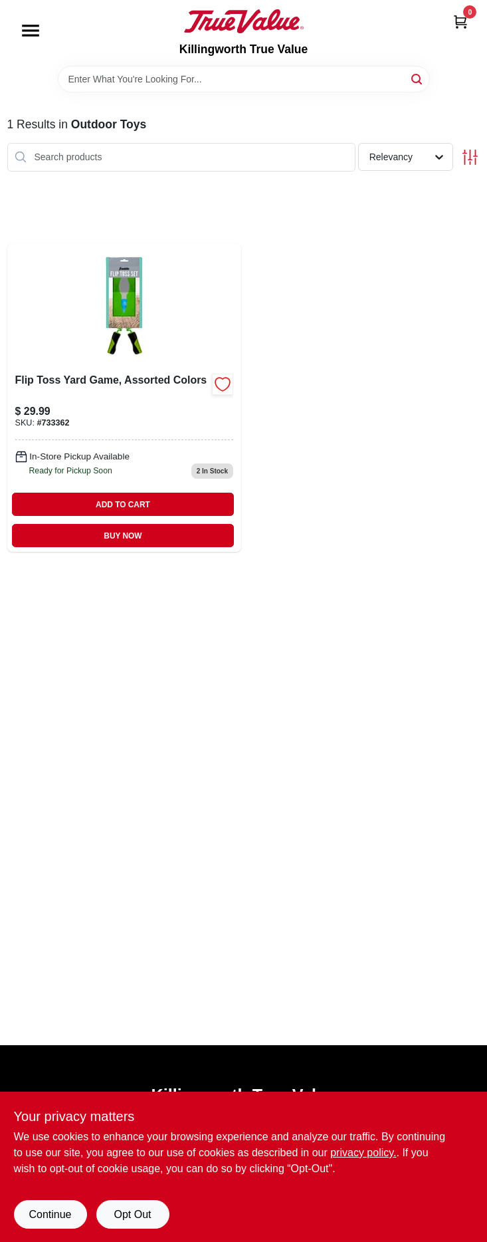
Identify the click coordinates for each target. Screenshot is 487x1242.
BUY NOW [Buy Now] (123, 536)
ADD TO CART (123, 504)
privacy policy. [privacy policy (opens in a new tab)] (363, 1152)
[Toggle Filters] (470, 157)
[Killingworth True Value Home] (244, 21)
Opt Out (132, 1214)
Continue (50, 1214)
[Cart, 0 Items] (460, 22)
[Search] (417, 78)
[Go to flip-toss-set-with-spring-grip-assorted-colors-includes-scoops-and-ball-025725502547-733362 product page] (124, 397)
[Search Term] (244, 79)
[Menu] (30, 30)
